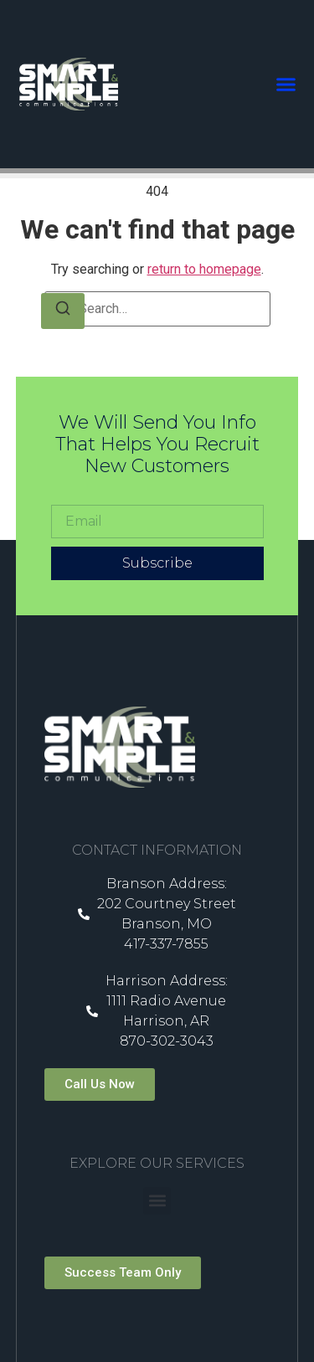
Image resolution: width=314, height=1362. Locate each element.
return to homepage (204, 269)
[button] (286, 84)
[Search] (63, 311)
